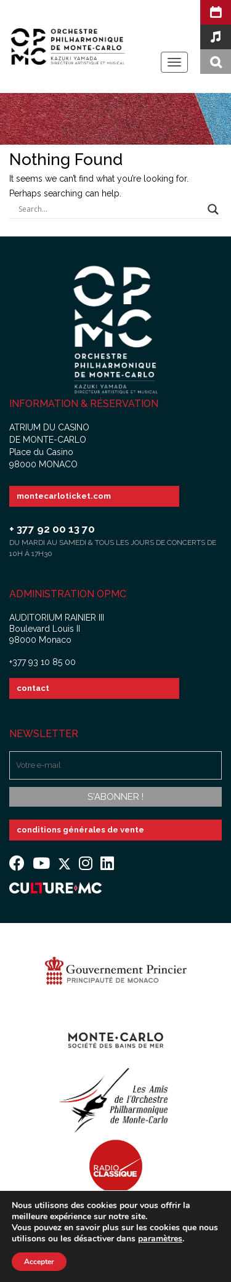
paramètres (160, 1238)
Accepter (39, 1262)
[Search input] (109, 209)
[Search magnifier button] (213, 209)
